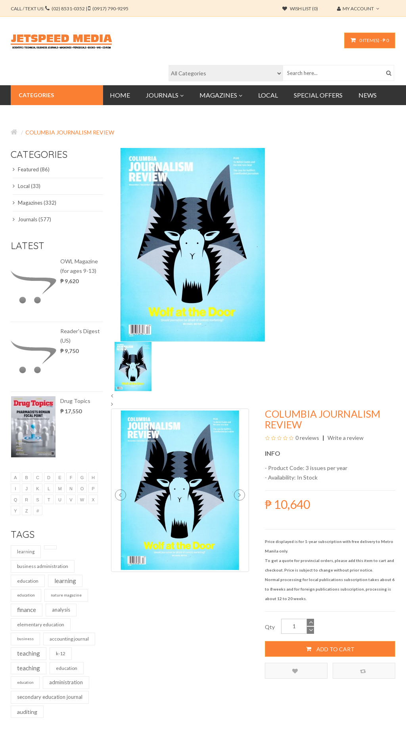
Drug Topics (75, 400)
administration (66, 682)
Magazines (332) (34, 203)
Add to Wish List (295, 671)
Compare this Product (363, 671)
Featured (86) (31, 169)
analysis (61, 609)
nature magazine (66, 595)
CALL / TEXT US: (69, 9)
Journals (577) (32, 219)
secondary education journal (49, 697)
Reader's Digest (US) (80, 336)
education (27, 581)
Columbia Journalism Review (69, 132)
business (25, 638)
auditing (27, 711)
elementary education (40, 624)
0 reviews (307, 437)
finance (26, 609)
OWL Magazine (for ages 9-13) (79, 266)
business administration (42, 566)
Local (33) (26, 186)
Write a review (345, 437)
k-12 (60, 653)
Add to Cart (330, 648)
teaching (28, 653)
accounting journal (69, 639)
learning (25, 551)
